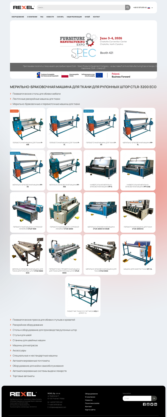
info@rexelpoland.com (57, 401)
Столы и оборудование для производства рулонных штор (46, 328)
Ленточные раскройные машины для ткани (37, 98)
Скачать (60, 17)
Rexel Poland (27, 412)
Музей (87, 17)
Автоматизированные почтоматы (31, 356)
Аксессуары (18, 346)
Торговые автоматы (23, 370)
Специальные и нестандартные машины (35, 351)
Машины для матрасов (25, 342)
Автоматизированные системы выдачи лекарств (40, 365)
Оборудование (18, 17)
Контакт (96, 17)
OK (154, 392)
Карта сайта (90, 403)
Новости (50, 17)
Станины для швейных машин (29, 337)
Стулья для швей (21, 332)
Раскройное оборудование (27, 323)
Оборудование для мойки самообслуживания (39, 360)
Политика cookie (92, 397)
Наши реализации (74, 17)
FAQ (41, 17)
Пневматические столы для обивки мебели (37, 93)
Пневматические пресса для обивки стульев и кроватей (45, 318)
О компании (32, 17)
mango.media (153, 412)
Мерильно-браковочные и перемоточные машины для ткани (48, 103)
